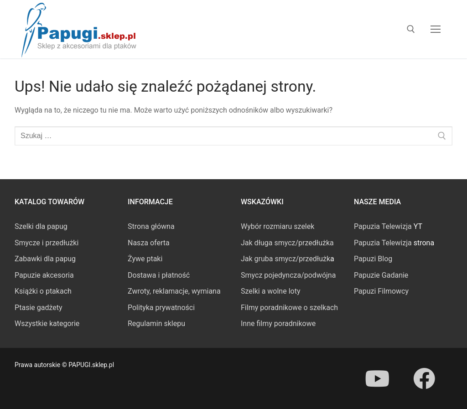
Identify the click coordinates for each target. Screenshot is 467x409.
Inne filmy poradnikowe (278, 323)
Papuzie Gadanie (381, 275)
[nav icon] (435, 29)
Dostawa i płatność (159, 275)
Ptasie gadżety (38, 307)
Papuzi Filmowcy (381, 291)
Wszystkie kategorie (47, 323)
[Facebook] (423, 378)
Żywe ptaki (145, 258)
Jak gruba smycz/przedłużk (285, 258)
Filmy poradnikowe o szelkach (289, 307)
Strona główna (151, 226)
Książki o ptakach (43, 291)
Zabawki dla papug (45, 258)
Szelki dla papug (41, 226)
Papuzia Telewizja (383, 226)
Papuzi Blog (373, 258)
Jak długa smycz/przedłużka (287, 242)
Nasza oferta (149, 242)
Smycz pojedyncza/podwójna (288, 275)
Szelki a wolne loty (270, 291)
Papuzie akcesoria (44, 275)
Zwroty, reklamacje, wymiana (174, 291)
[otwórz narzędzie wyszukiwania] (411, 29)
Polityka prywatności (161, 307)
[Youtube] (377, 378)
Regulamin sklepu (156, 323)
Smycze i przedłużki (46, 242)
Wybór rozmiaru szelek (277, 226)
